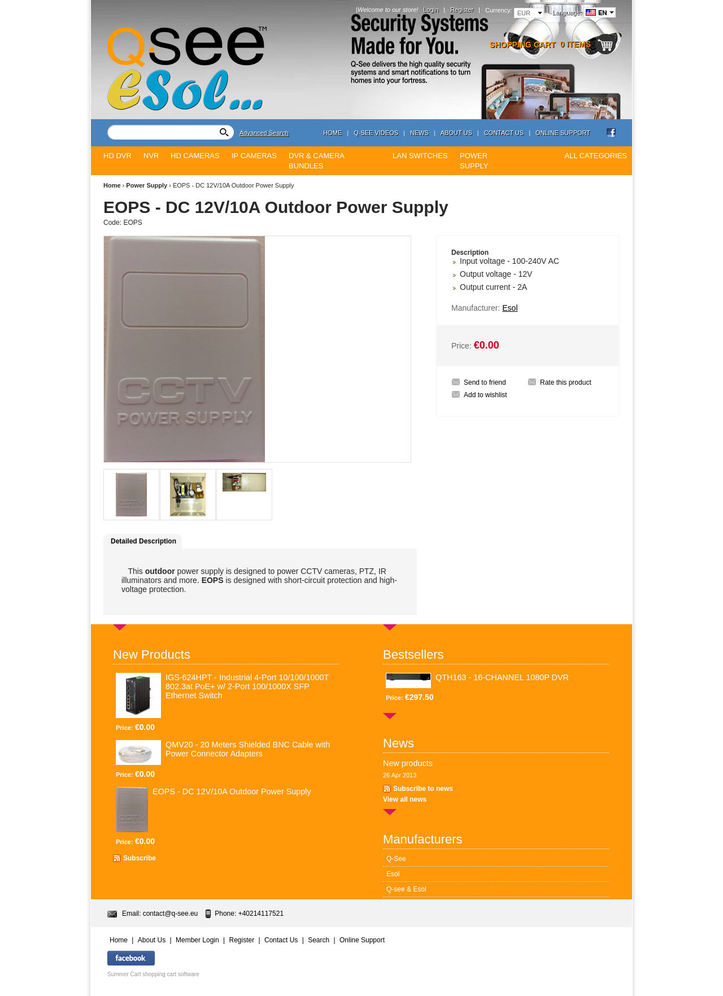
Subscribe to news (423, 789)
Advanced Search (264, 132)
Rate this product (565, 382)
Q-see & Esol (406, 889)
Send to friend (485, 382)
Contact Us (504, 132)
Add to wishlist (485, 395)
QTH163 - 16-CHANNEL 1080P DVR (502, 677)
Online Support (562, 132)
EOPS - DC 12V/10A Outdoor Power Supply (232, 791)
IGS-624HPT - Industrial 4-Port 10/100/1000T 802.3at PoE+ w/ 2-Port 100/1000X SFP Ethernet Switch (247, 686)
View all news (404, 799)
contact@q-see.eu (170, 913)
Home (332, 132)
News (419, 132)
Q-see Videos (376, 132)
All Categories (595, 155)
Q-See (396, 859)
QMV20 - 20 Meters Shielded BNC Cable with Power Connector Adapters (247, 749)
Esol (392, 874)
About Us (456, 132)
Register (461, 9)
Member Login (197, 940)
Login (430, 9)
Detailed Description (143, 541)
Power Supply (146, 185)
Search (318, 940)
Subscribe (139, 858)
